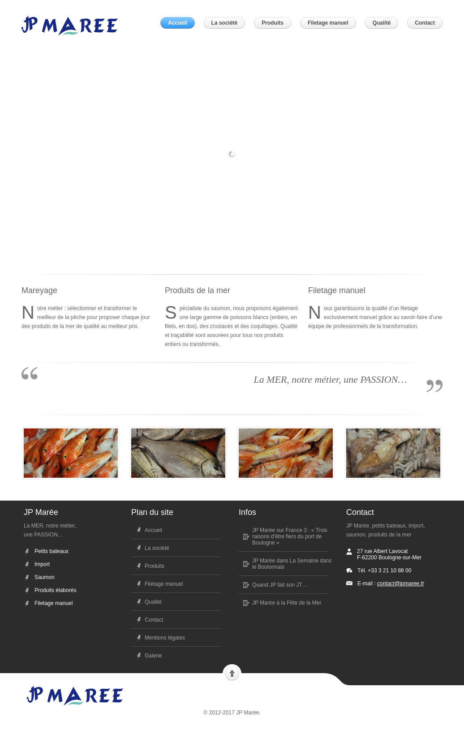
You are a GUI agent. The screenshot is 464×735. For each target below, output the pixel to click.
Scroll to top (232, 673)
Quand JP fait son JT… (280, 585)
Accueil (153, 530)
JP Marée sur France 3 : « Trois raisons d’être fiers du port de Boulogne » (289, 536)
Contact (154, 620)
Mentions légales (165, 638)
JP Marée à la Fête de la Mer (287, 603)
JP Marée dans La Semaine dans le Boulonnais (291, 564)
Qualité (153, 602)
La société (157, 548)
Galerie (153, 656)
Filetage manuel (164, 584)
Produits (154, 566)
